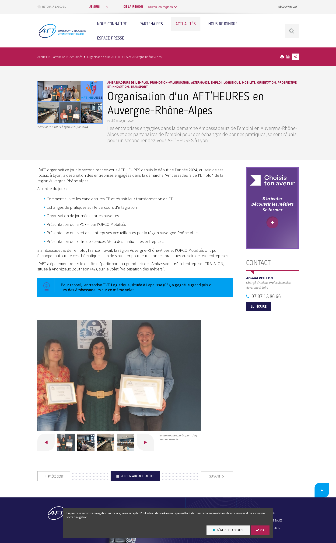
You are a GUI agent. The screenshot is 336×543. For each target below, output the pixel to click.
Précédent (46, 442)
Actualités (185, 23)
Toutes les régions (160, 7)
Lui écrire (258, 307)
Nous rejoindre (223, 23)
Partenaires (151, 23)
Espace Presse (110, 38)
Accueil (42, 57)
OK (262, 530)
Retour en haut (322, 490)
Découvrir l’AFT (288, 6)
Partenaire (58, 57)
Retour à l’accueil (51, 6)
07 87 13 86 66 (266, 296)
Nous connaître (112, 23)
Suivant (145, 442)
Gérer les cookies (230, 530)
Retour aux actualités (137, 476)
